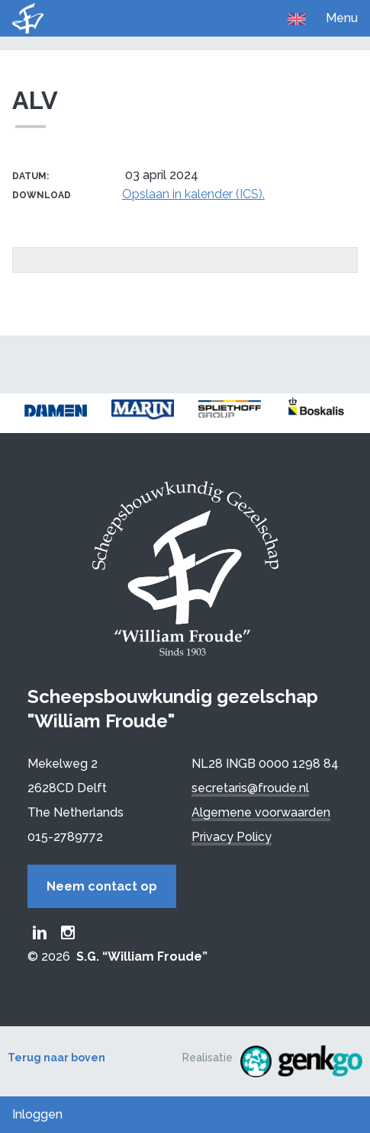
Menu (342, 18)
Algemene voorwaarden (260, 812)
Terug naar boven (56, 1057)
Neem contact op (102, 886)
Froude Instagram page (68, 932)
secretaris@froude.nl (250, 788)
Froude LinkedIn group (39, 932)
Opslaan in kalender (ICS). (193, 194)
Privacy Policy (231, 837)
